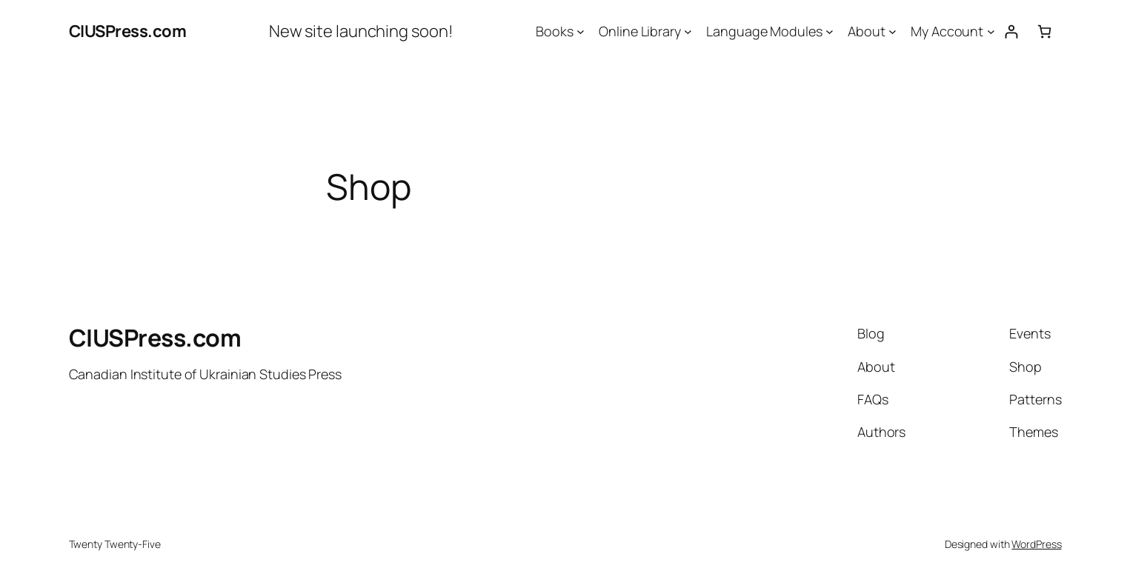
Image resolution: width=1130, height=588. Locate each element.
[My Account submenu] (991, 31)
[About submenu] (892, 31)
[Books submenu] (580, 31)
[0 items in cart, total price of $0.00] (1044, 31)
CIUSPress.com (128, 31)
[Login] (1011, 31)
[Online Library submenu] (688, 31)
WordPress (1036, 544)
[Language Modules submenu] (829, 31)
